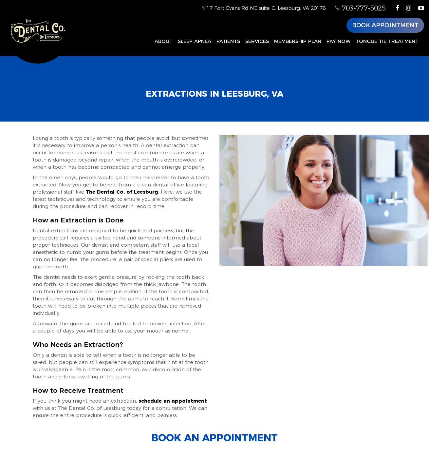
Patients (228, 41)
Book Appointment (385, 25)
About (164, 41)
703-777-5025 (360, 8)
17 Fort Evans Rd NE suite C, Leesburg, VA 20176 (264, 8)
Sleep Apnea (194, 41)
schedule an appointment (172, 401)
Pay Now (338, 41)
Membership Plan (297, 41)
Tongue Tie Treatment (387, 41)
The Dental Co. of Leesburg (122, 192)
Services (257, 41)
